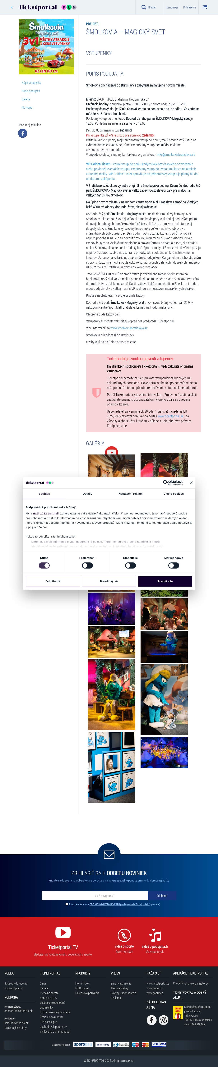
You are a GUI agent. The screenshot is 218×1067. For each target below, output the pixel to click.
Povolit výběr (109, 581)
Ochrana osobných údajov (55, 1012)
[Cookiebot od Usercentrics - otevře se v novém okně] (166, 482)
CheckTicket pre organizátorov (191, 983)
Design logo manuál (51, 1017)
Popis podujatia (31, 91)
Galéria (26, 99)
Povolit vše (165, 581)
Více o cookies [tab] (174, 493)
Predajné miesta (49, 993)
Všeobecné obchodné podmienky (52, 1004)
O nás (43, 983)
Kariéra (44, 988)
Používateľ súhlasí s (114, 904)
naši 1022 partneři (46, 513)
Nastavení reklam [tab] (130, 493)
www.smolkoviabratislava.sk (129, 328)
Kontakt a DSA (48, 998)
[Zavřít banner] (191, 482)
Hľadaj (148, 7)
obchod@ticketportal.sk (18, 1011)
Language (172, 7)
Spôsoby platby (13, 988)
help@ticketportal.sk (16, 1023)
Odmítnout (53, 581)
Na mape (27, 107)
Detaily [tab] (87, 493)
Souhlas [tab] (44, 493)
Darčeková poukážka (87, 993)
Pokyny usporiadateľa (123, 993)
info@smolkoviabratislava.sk (176, 154)
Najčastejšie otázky (15, 1028)
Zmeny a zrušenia (121, 983)
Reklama (116, 998)
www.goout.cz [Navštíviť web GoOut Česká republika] (154, 993)
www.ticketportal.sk (170, 416)
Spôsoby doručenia (15, 983)
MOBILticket (82, 988)
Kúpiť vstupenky (31, 83)
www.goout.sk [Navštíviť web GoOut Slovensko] (154, 988)
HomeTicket (82, 983)
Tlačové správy (119, 988)
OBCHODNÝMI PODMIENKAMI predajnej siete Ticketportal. (119, 904)
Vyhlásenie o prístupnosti (54, 1031)
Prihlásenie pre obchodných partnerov (53, 1024)
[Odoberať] (162, 895)
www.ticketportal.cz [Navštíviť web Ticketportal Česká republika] (157, 983)
